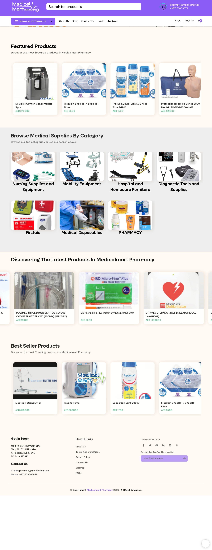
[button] (102, 83)
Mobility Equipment (81, 238)
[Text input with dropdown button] (93, 6)
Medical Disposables (81, 287)
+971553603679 (179, 8)
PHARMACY (130, 287)
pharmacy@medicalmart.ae (184, 4)
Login (101, 21)
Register (112, 21)
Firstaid (33, 287)
